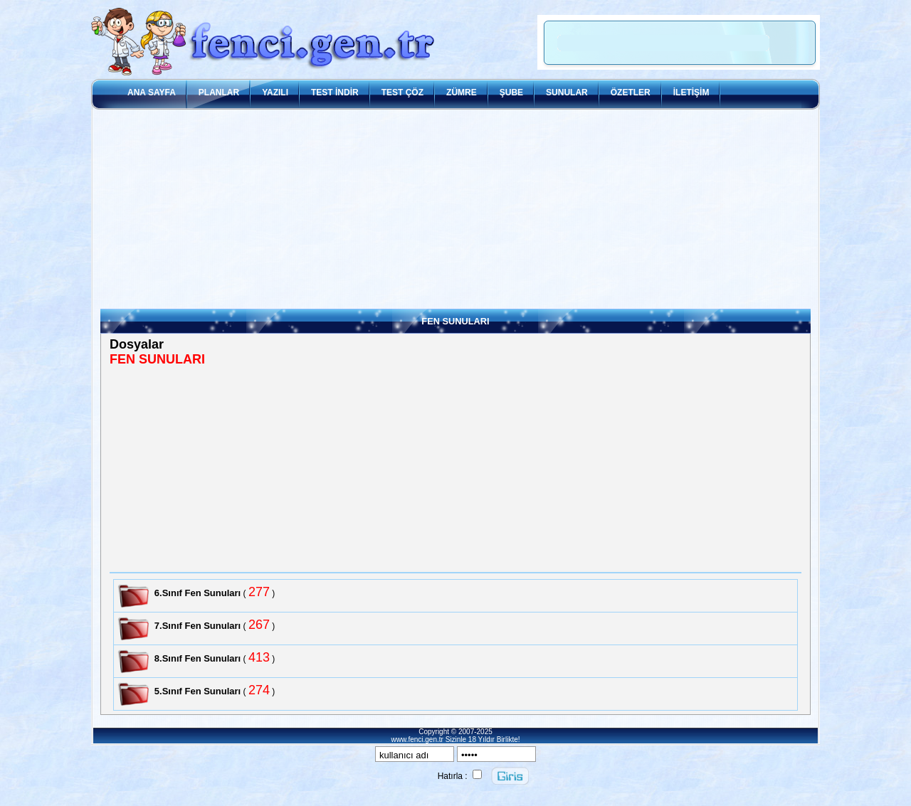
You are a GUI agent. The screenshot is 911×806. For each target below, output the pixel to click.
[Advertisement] (455, 209)
